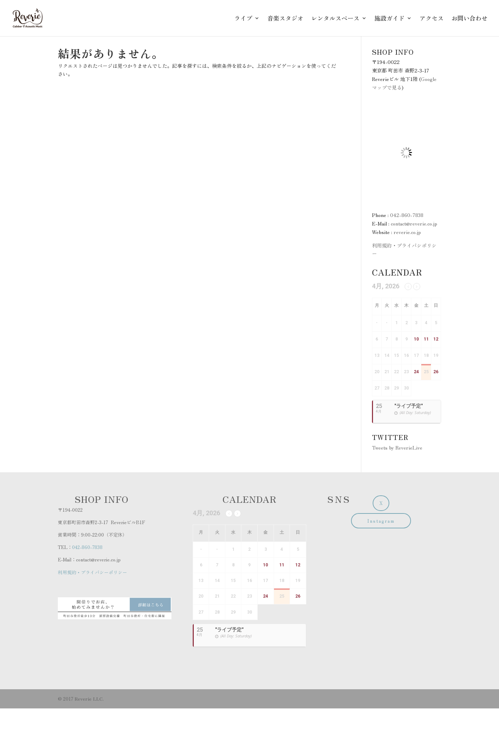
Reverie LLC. (89, 698)
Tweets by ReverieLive (397, 447)
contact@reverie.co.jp (414, 223)
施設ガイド (389, 19)
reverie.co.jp (407, 231)
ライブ (243, 19)
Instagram (381, 520)
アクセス (432, 19)
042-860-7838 (406, 214)
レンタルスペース (335, 19)
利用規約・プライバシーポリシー (92, 572)
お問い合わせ (469, 19)
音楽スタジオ (285, 19)
